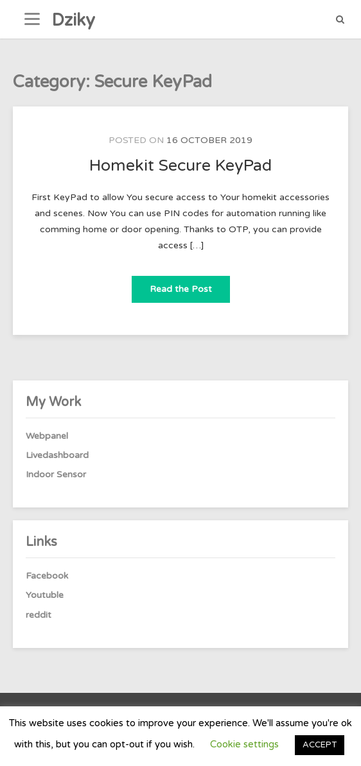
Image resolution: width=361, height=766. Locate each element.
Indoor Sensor (56, 474)
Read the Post (190, 285)
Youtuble (45, 595)
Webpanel (47, 435)
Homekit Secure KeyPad (180, 165)
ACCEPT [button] (320, 745)
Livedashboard (57, 455)
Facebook (47, 575)
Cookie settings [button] (244, 744)
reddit (38, 614)
